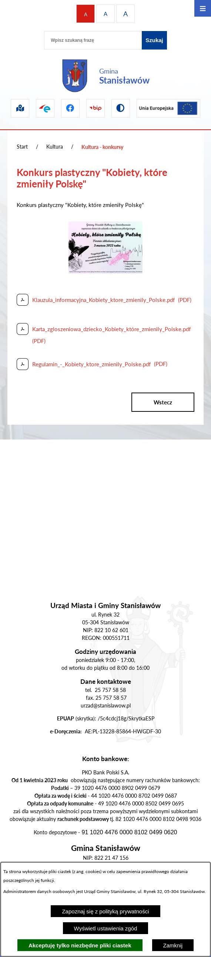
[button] (105, 271)
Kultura (54, 146)
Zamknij (173, 945)
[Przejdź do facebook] (70, 108)
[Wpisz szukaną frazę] (93, 40)
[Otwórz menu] (202, 8)
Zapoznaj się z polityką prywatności (105, 911)
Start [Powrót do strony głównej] (22, 146)
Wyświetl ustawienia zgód (105, 928)
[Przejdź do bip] (95, 108)
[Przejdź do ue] (168, 108)
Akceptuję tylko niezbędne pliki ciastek (80, 945)
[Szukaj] (154, 40)
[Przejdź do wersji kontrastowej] (120, 108)
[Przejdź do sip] (20, 108)
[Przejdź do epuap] (45, 108)
